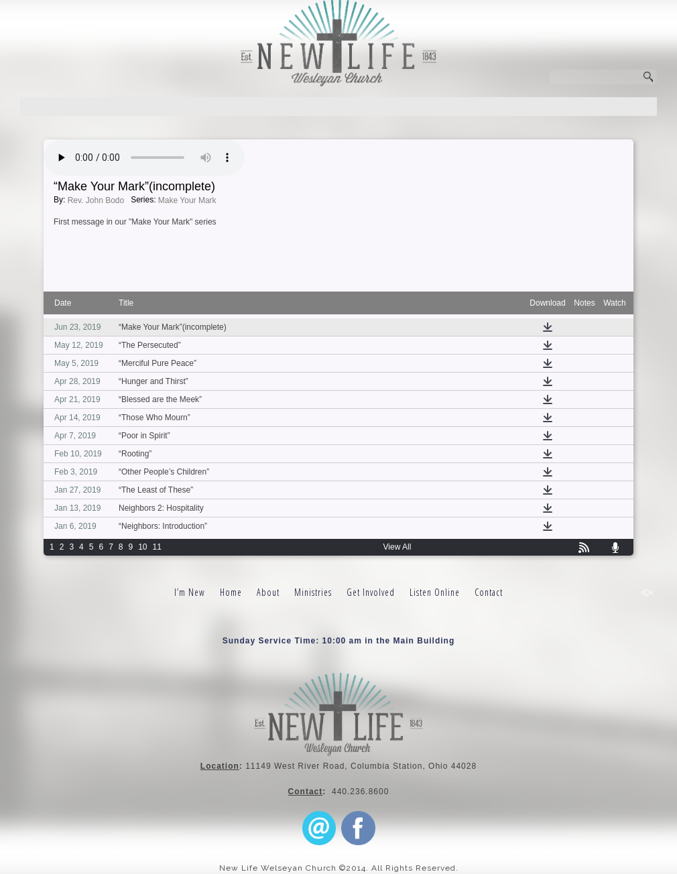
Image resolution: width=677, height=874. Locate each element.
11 (157, 547)
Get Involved (371, 592)
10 (142, 547)
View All (397, 547)
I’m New (189, 592)
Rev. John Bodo (96, 200)
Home (231, 592)
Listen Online (435, 592)
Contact (489, 592)
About (268, 592)
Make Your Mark (187, 200)
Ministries (313, 592)
